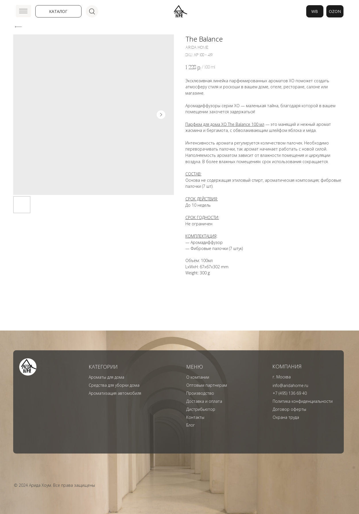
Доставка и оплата (204, 401)
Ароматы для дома (106, 377)
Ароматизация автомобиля (115, 393)
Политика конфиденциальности (303, 401)
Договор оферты (289, 409)
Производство (200, 393)
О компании (197, 377)
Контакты (195, 417)
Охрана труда (286, 417)
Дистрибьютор (200, 409)
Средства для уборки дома (114, 385)
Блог (190, 425)
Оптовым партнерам (206, 385)
